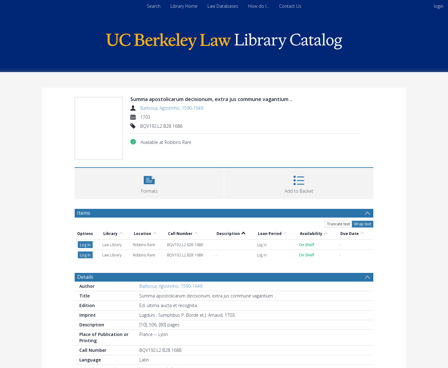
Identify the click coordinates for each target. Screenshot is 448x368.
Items (83, 212)
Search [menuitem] (154, 6)
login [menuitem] (438, 6)
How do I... (258, 6)
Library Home (184, 6)
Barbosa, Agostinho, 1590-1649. (172, 108)
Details (85, 277)
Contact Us (290, 6)
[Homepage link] (224, 40)
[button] (149, 182)
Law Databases (223, 6)
